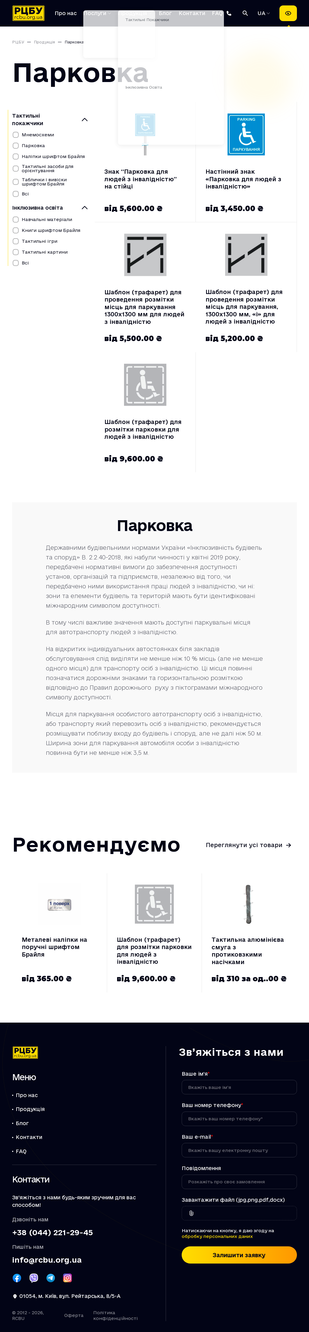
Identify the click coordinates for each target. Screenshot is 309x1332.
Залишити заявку (239, 1255)
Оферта (74, 1315)
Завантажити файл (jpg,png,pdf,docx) (233, 1200)
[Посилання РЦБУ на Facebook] (17, 1278)
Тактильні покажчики (27, 119)
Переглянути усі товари (244, 845)
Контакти (192, 13)
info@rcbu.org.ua (46, 1260)
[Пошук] (245, 13)
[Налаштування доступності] (288, 13)
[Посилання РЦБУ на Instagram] (67, 1278)
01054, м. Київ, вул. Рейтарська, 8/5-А (69, 1296)
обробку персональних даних (217, 1236)
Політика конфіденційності (115, 1315)
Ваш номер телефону (212, 1105)
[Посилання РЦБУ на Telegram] (51, 1278)
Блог (165, 13)
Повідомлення (201, 1168)
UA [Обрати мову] (262, 13)
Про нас (66, 13)
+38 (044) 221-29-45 (52, 1232)
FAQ (217, 13)
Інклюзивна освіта (37, 207)
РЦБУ (18, 42)
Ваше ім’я (196, 1074)
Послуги (94, 13)
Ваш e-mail (197, 1137)
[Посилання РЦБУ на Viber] (34, 1278)
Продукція (132, 13)
